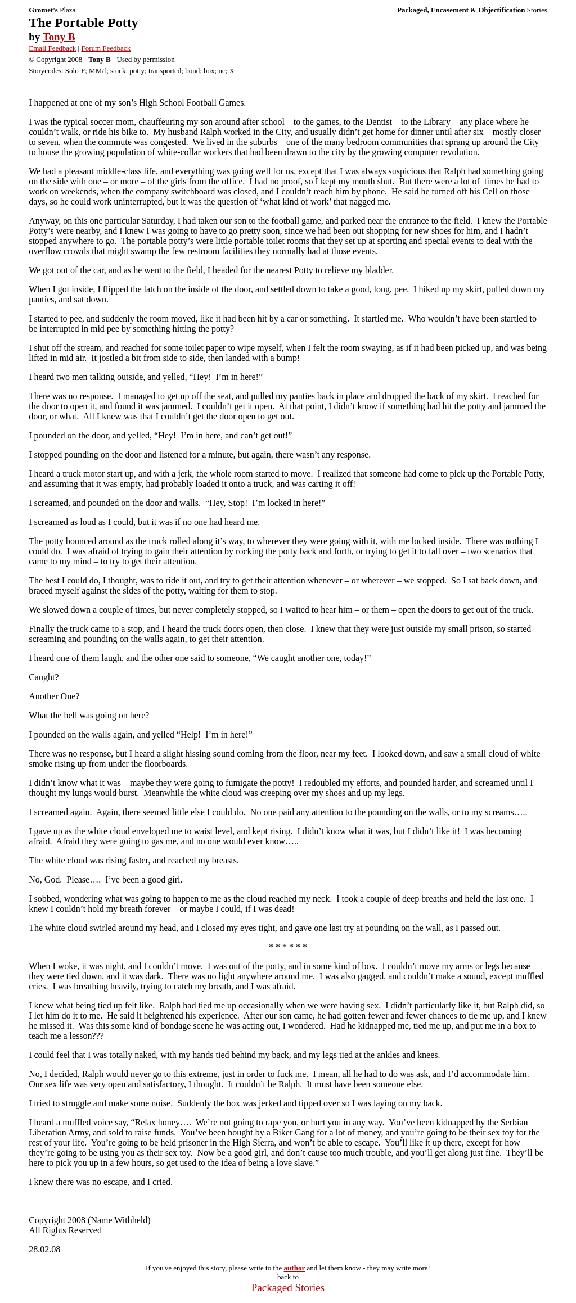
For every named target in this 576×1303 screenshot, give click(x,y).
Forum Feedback (105, 48)
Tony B (59, 37)
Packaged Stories (288, 1287)
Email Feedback (52, 48)
